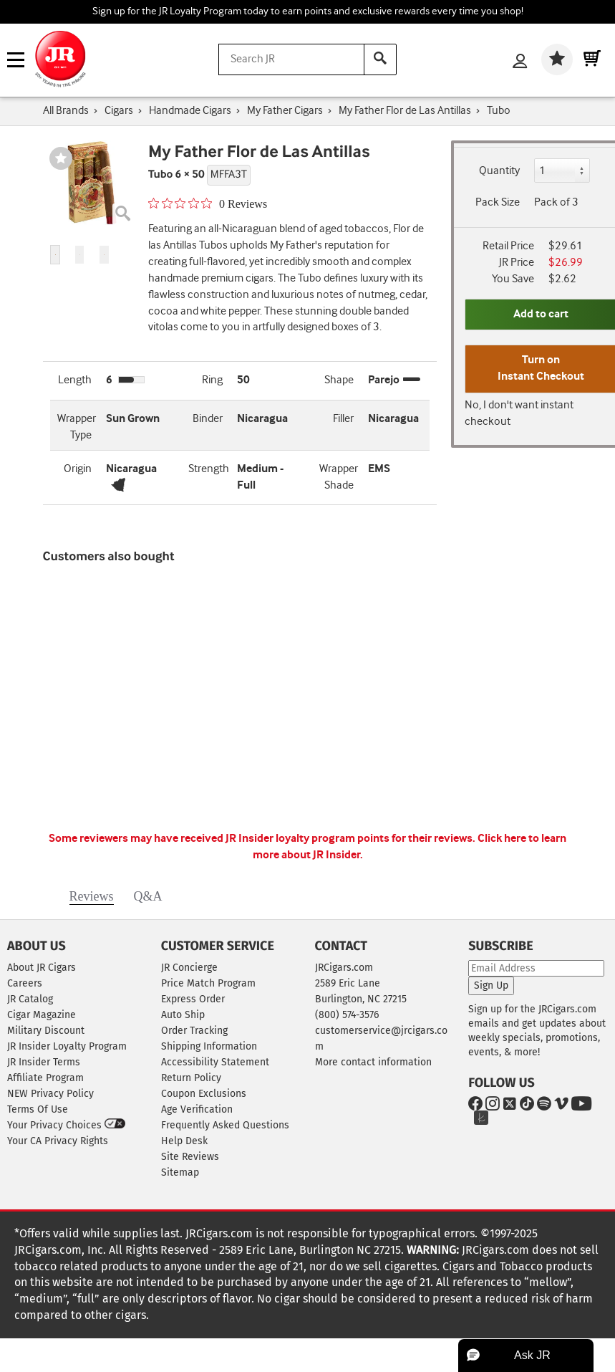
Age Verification (197, 1109)
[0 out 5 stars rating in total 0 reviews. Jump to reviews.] (207, 203)
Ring (212, 380)
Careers (24, 983)
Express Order (193, 999)
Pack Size (497, 202)
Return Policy (191, 1078)
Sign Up (491, 985)
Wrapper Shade (338, 477)
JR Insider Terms (43, 1062)
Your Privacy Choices (66, 1124)
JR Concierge (189, 967)
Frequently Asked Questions (225, 1125)
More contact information (373, 1062)
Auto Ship (183, 1015)
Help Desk (184, 1141)
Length (75, 380)
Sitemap (180, 1172)
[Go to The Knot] (478, 1120)
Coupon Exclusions (203, 1094)
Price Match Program (208, 983)
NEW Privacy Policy (50, 1094)
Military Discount (45, 1031)
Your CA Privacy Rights (57, 1141)
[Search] (380, 59)
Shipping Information (209, 1046)
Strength (208, 469)
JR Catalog (30, 999)
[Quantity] (562, 170)
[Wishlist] (557, 59)
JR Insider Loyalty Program (67, 1046)
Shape (339, 380)
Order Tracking (194, 1031)
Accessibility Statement (215, 1062)
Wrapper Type (76, 427)
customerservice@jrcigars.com (381, 1038)
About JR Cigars (41, 967)
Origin (78, 469)
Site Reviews (190, 1157)
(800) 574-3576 (347, 1015)
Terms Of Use (37, 1109)
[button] (55, 254)
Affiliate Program (45, 1078)
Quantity (499, 171)
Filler (343, 419)
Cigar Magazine (41, 1015)
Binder (208, 419)
